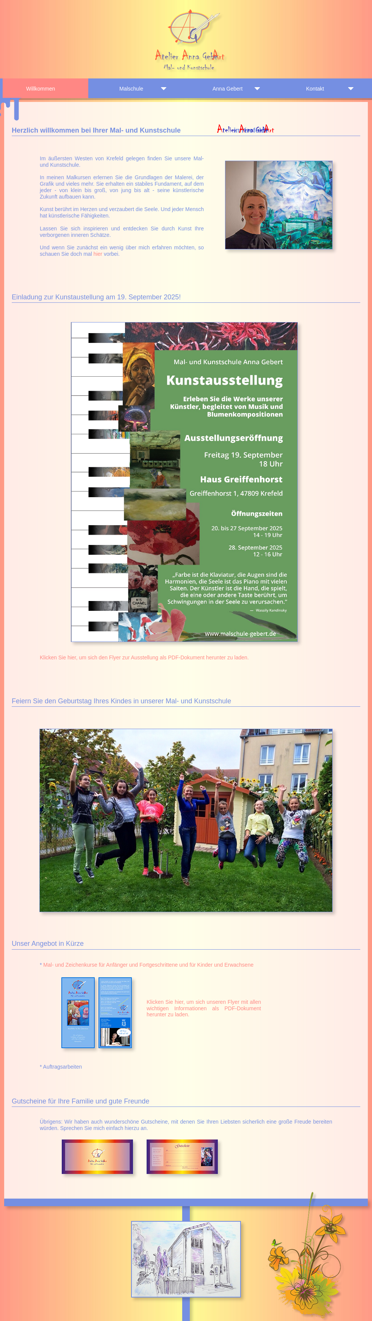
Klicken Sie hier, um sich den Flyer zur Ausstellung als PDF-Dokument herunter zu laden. (144, 657)
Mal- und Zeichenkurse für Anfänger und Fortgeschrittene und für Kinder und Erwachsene (148, 965)
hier (98, 254)
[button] (183, 1259)
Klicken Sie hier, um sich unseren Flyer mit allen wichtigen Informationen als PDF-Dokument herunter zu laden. (204, 1008)
